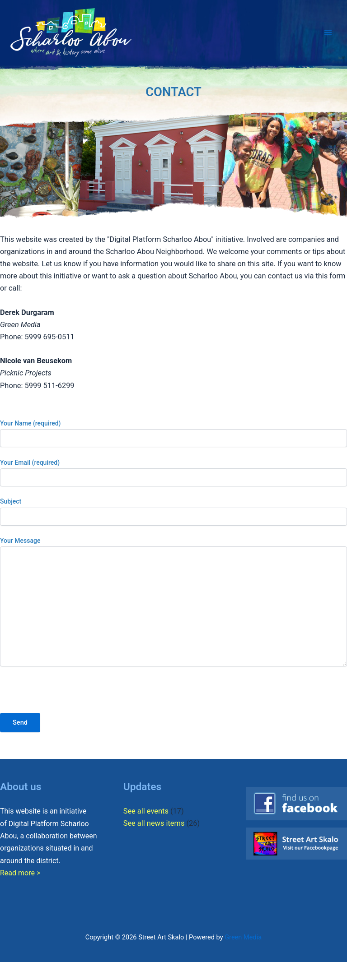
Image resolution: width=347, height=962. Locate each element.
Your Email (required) (173, 472)
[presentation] (68, 695)
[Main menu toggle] (328, 33)
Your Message (173, 603)
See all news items (154, 823)
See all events (146, 811)
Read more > (20, 873)
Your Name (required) (173, 433)
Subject (173, 511)
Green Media (243, 937)
